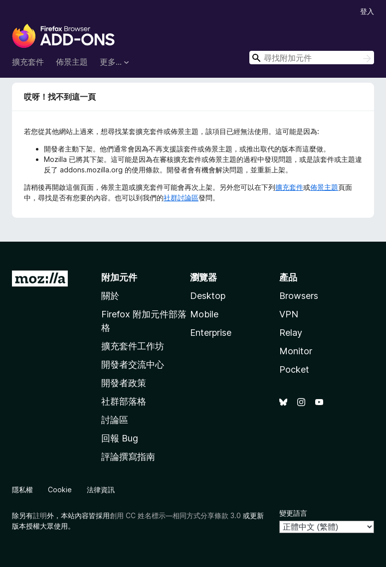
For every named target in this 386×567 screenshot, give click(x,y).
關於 (110, 295)
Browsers (298, 295)
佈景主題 (72, 62)
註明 (40, 515)
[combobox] (311, 57)
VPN (288, 314)
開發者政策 (123, 383)
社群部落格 (123, 401)
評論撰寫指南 (128, 456)
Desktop (207, 295)
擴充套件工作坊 (132, 346)
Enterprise (210, 332)
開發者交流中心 (132, 364)
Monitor (295, 351)
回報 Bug (119, 438)
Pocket (294, 369)
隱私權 (22, 489)
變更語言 (293, 513)
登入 (367, 11)
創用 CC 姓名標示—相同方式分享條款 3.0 (175, 515)
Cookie (60, 489)
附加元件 (119, 277)
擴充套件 (28, 62)
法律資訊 (101, 489)
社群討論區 (181, 197)
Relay (290, 332)
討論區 (114, 420)
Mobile (204, 314)
